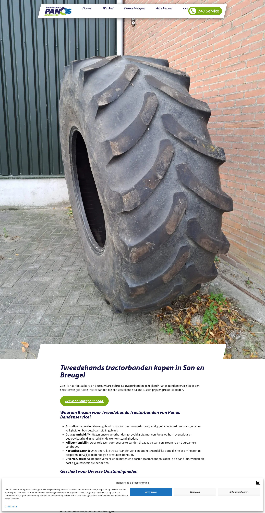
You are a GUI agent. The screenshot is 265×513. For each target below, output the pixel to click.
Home (82, 11)
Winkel (96, 11)
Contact (149, 11)
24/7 (204, 11)
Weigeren (195, 491)
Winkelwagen (113, 11)
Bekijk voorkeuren (239, 491)
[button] (258, 482)
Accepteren (151, 491)
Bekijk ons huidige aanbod (84, 401)
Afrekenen (133, 11)
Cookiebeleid (11, 506)
